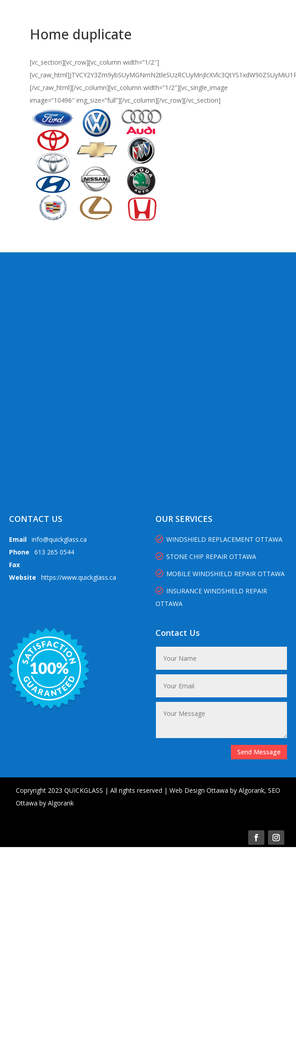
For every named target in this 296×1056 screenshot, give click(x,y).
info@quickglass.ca (59, 539)
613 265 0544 (54, 552)
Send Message (259, 752)
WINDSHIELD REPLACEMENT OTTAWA (218, 539)
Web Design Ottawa (198, 790)
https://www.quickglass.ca (78, 577)
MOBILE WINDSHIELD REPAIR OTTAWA (220, 573)
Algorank (251, 790)
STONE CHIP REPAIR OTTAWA (205, 556)
